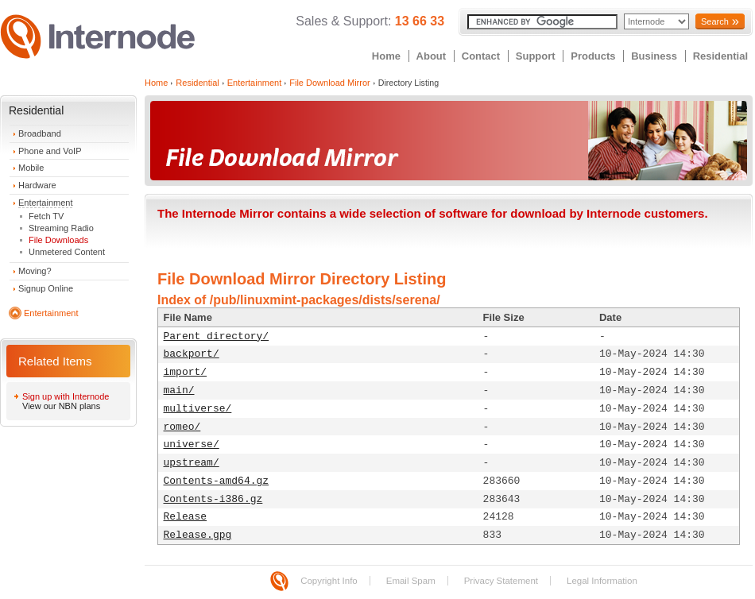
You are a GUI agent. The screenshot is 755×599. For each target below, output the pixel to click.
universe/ (191, 444)
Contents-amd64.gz (216, 481)
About (431, 56)
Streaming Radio (61, 228)
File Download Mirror (329, 82)
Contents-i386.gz (213, 499)
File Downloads (58, 240)
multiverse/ (198, 409)
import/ (185, 372)
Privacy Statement (501, 580)
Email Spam (411, 580)
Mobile (31, 167)
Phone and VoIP (50, 151)
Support (536, 56)
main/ (179, 390)
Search (715, 21)
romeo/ (182, 427)
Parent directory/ (216, 336)
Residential (720, 56)
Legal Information (602, 580)
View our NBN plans (61, 406)
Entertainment (45, 202)
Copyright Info (329, 580)
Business (654, 56)
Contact (481, 56)
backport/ (191, 354)
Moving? (35, 271)
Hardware (37, 185)
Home (386, 56)
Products (593, 56)
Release (185, 517)
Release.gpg (198, 535)
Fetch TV (46, 216)
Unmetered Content (67, 252)
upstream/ (191, 463)
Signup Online (45, 288)
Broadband (39, 133)
